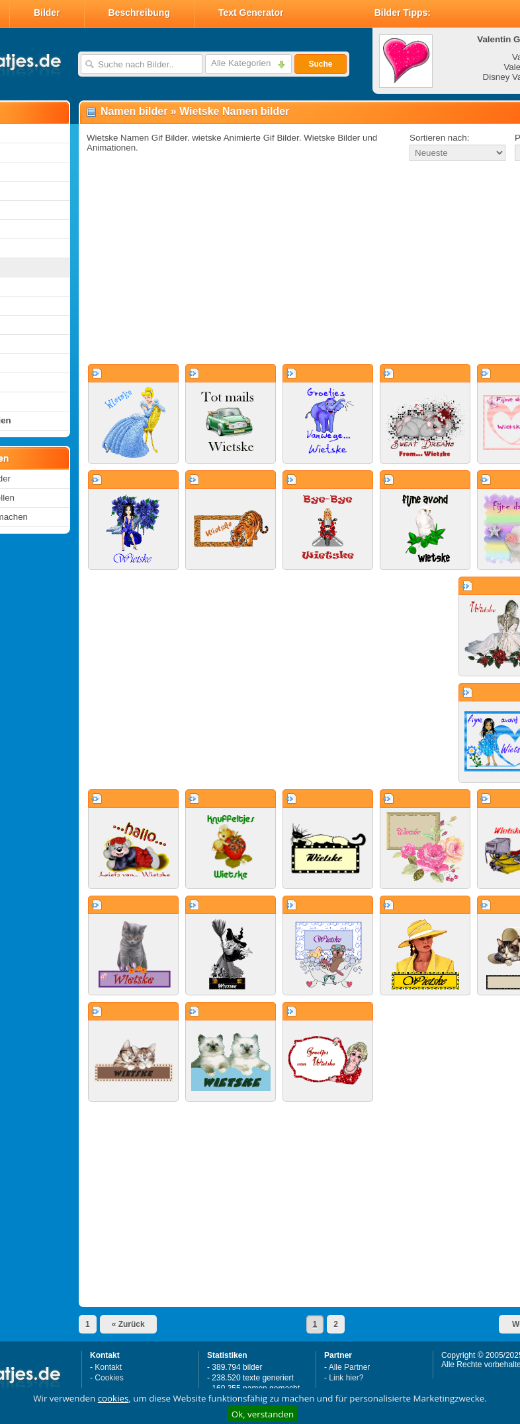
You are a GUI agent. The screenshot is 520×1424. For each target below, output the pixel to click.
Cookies (109, 1377)
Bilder (47, 12)
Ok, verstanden (263, 1414)
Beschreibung (139, 12)
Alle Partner (349, 1367)
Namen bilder (134, 111)
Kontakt (108, 1367)
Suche (320, 64)
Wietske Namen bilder (234, 111)
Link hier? (346, 1377)
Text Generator (251, 12)
